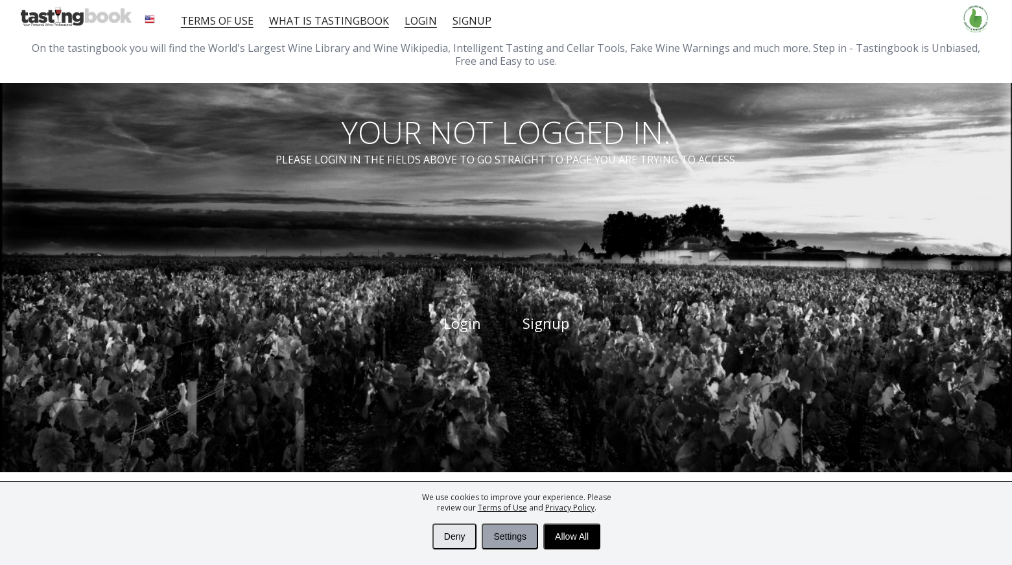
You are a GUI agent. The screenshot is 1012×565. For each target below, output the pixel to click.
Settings (509, 536)
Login (421, 21)
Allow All (572, 536)
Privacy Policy (569, 507)
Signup (472, 21)
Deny (454, 536)
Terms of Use (502, 507)
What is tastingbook (329, 21)
